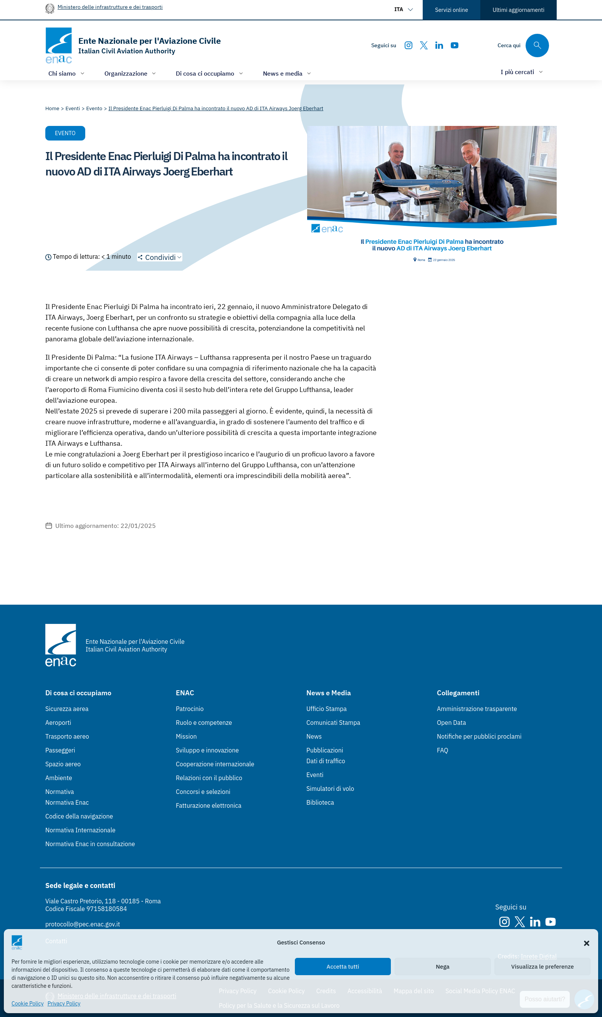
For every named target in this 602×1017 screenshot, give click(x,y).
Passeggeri (60, 750)
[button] (586, 942)
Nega (442, 966)
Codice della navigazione (79, 816)
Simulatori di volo (330, 788)
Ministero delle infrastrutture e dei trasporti (110, 6)
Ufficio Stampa (326, 709)
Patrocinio (190, 709)
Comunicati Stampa (333, 722)
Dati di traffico (325, 761)
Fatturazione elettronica (208, 805)
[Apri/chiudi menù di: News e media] (288, 73)
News (314, 736)
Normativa (59, 791)
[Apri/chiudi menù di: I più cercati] (522, 72)
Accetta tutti (343, 966)
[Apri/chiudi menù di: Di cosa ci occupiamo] (210, 73)
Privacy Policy (64, 1003)
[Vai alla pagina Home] (52, 108)
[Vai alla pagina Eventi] (73, 108)
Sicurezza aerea (67, 709)
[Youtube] (454, 45)
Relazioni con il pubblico (209, 778)
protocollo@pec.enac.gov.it (82, 924)
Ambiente (58, 778)
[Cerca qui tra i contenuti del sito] (523, 45)
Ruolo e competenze (204, 722)
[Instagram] (408, 45)
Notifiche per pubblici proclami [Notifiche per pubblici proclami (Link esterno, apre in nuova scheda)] (479, 736)
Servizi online (451, 9)
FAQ (442, 750)
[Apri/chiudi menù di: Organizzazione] (131, 73)
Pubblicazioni (324, 750)
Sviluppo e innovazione (207, 750)
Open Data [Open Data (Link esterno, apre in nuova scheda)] (451, 722)
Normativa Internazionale (80, 830)
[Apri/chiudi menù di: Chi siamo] (67, 73)
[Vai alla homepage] (133, 45)
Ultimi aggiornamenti (518, 9)
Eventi (315, 775)
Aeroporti (58, 722)
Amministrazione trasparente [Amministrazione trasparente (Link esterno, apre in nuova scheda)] (477, 709)
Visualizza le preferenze (542, 966)
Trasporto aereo (67, 736)
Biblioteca (320, 802)
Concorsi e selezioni (203, 791)
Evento (65, 133)
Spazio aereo (63, 764)
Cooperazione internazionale (215, 764)
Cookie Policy (28, 1003)
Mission (186, 736)
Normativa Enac (67, 802)
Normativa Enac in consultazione (90, 844)
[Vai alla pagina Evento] (94, 108)
